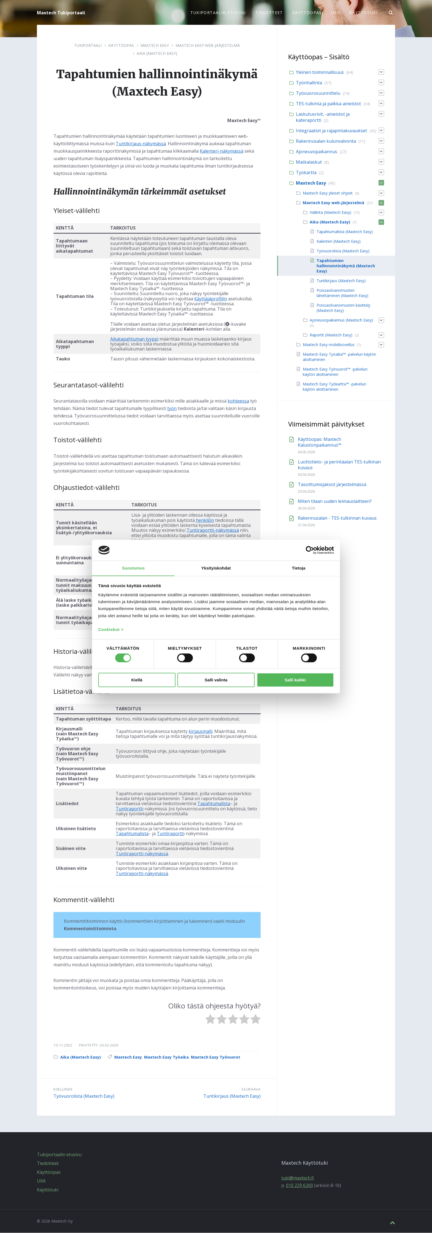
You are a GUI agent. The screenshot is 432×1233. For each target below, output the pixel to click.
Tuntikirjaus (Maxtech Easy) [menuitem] (341, 281)
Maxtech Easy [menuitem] (311, 183)
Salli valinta (216, 680)
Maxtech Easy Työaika (166, 1057)
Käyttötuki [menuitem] (363, 12)
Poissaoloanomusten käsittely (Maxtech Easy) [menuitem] (343, 308)
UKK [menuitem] (335, 12)
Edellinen (62, 1089)
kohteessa (238, 401)
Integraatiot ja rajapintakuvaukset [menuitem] (331, 131)
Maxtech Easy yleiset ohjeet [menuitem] (328, 193)
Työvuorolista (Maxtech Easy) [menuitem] (343, 251)
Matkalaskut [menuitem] (309, 162)
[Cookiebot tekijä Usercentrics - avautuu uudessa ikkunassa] (310, 550)
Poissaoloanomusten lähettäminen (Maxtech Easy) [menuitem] (342, 293)
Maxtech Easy (155, 45)
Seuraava (250, 1089)
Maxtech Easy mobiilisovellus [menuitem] (329, 344)
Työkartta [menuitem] (306, 173)
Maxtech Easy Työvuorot (215, 1057)
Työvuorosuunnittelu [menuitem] (318, 93)
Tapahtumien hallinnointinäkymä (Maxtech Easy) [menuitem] (346, 266)
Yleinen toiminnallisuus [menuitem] (320, 72)
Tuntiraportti (129, 809)
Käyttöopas (121, 45)
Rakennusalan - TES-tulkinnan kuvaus (337, 518)
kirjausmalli (200, 732)
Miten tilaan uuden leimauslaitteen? (335, 501)
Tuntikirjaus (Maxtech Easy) (232, 1096)
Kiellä (136, 680)
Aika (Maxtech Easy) (157, 53)
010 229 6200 (299, 1186)
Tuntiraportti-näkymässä (213, 530)
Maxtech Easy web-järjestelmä (207, 45)
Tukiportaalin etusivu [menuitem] (218, 12)
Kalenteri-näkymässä (221, 151)
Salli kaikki (295, 680)
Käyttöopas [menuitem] (307, 12)
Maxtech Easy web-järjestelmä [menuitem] (333, 203)
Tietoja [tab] (299, 567)
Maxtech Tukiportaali (61, 13)
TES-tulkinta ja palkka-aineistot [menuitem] (328, 104)
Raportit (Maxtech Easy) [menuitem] (331, 335)
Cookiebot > (111, 629)
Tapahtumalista (213, 804)
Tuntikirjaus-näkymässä (141, 144)
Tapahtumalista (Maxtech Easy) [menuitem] (345, 231)
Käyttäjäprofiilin (210, 299)
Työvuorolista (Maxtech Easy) (83, 1096)
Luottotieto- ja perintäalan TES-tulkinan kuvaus (339, 465)
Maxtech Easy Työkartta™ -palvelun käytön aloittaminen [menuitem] (334, 387)
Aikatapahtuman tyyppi (134, 339)
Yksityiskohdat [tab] (216, 567)
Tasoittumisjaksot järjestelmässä (332, 485)
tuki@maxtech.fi (297, 1178)
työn (172, 409)
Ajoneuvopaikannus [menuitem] (316, 152)
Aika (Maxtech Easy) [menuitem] (330, 222)
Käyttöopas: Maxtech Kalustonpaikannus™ (319, 442)
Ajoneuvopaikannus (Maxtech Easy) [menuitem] (341, 320)
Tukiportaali (88, 45)
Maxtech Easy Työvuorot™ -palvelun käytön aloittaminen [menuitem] (335, 372)
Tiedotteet (48, 1164)
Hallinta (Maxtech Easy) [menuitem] (330, 212)
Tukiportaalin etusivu (59, 1155)
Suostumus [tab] (133, 567)
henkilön (205, 520)
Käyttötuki (47, 1190)
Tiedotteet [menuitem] (269, 12)
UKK (41, 1181)
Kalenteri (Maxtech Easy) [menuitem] (339, 241)
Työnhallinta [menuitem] (309, 83)
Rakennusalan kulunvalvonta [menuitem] (326, 141)
